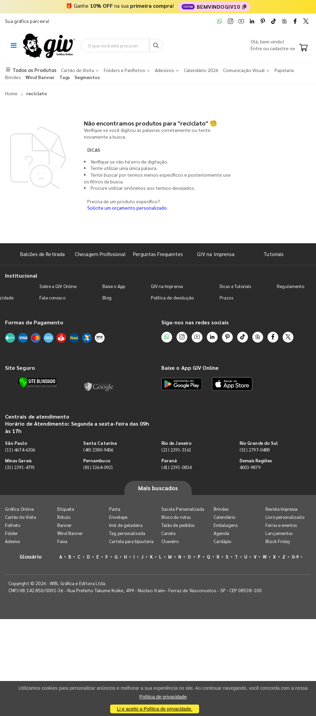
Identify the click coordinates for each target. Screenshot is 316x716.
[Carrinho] (303, 48)
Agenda (221, 533)
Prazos (226, 297)
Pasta (114, 509)
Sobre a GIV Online (57, 286)
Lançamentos (278, 533)
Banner (64, 525)
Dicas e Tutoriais (235, 286)
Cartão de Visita (20, 517)
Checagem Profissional (100, 254)
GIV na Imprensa (215, 254)
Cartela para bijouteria (131, 541)
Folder (11, 533)
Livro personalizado (284, 517)
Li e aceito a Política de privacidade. (154, 709)
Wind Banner (70, 533)
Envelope (118, 517)
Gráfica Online (19, 509)
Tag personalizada (127, 533)
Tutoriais (273, 254)
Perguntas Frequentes (158, 254)
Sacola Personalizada (182, 509)
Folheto (12, 525)
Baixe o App (113, 286)
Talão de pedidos (177, 525)
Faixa (62, 541)
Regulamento (290, 286)
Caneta (168, 533)
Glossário (31, 556)
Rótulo (63, 517)
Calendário (224, 517)
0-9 (295, 557)
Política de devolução (172, 297)
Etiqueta (65, 509)
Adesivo (12, 541)
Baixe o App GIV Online (190, 367)
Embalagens (226, 525)
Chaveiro (170, 541)
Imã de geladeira (126, 525)
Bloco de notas (176, 517)
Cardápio (222, 541)
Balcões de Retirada (42, 254)
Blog (107, 297)
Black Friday (277, 541)
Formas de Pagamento (34, 322)
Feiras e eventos (281, 525)
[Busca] (156, 45)
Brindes (221, 509)
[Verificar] (37, 382)
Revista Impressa (281, 509)
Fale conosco (52, 297)
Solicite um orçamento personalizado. (127, 208)
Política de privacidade (163, 697)
